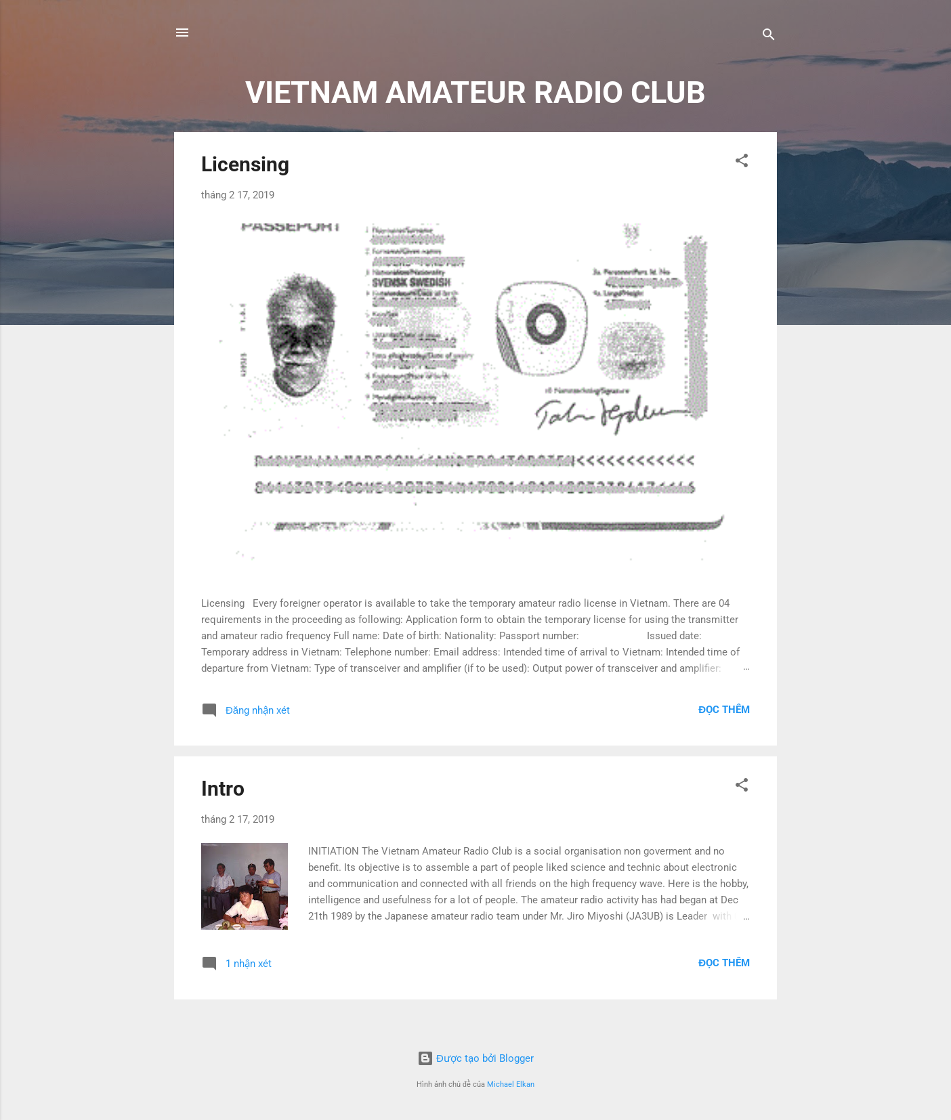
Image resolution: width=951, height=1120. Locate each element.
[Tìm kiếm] (769, 37)
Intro (223, 788)
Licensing (245, 164)
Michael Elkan (510, 1084)
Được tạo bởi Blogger (475, 1058)
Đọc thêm (724, 710)
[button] (742, 162)
